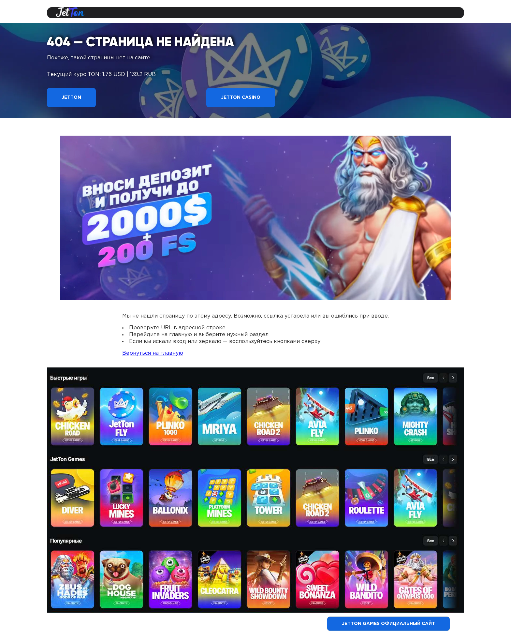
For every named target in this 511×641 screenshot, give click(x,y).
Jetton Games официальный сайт (388, 624)
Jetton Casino (240, 97)
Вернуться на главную (152, 353)
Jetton (71, 97)
